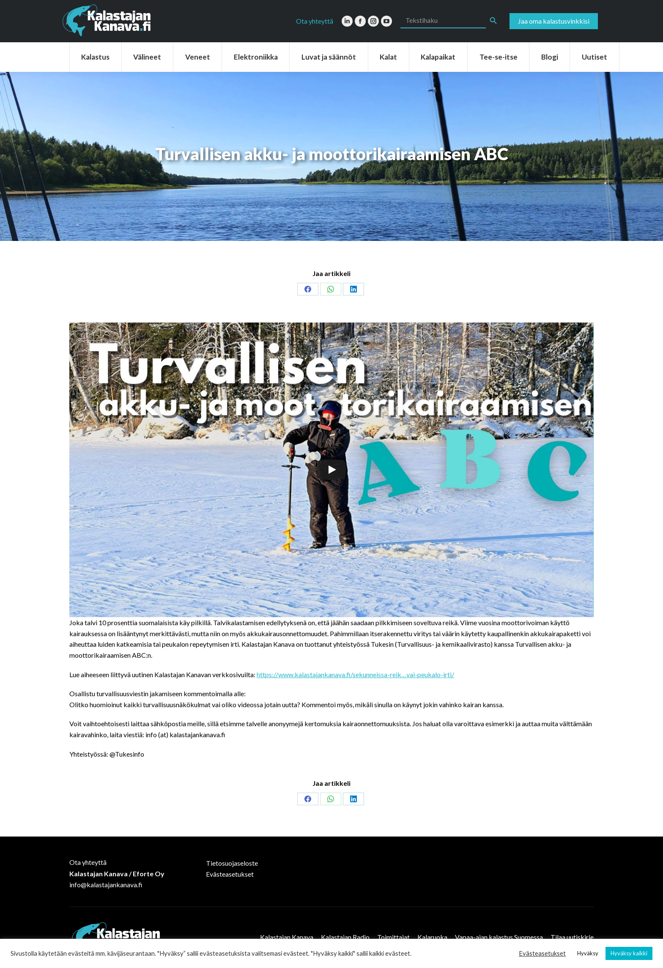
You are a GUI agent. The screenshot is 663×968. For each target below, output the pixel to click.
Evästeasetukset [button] (542, 953)
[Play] (331, 469)
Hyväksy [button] (587, 953)
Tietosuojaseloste (232, 863)
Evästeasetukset (230, 874)
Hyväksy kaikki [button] (629, 953)
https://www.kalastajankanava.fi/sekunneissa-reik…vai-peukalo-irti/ (355, 674)
